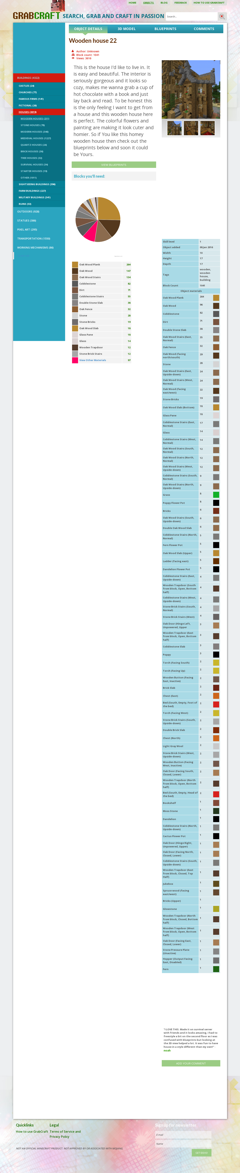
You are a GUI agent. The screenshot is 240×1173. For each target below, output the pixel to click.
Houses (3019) (27, 112)
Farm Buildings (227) (32, 190)
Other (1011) (29, 177)
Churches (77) (28, 92)
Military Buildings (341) (34, 197)
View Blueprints (113, 165)
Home (133, 2)
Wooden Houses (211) (35, 118)
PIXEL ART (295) (27, 229)
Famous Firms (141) (31, 99)
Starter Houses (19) (34, 171)
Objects (148, 2)
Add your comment (191, 1063)
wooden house (205, 274)
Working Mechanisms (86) (35, 247)
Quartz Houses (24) (34, 144)
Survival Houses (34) (34, 164)
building (205, 280)
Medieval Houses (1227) (36, 138)
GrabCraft (23, 255)
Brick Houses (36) (32, 151)
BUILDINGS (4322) (28, 78)
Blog (164, 2)
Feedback (181, 2)
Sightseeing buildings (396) (37, 184)
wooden (205, 269)
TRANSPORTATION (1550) (33, 238)
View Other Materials (92, 360)
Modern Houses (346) (34, 131)
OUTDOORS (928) (28, 211)
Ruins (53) (25, 204)
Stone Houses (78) (33, 125)
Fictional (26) (28, 105)
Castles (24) (26, 85)
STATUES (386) (26, 220)
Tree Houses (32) (31, 158)
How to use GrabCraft (209, 2)
